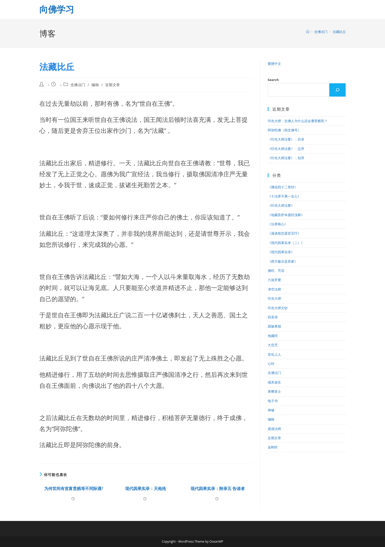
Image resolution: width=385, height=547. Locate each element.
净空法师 (274, 289)
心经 (271, 363)
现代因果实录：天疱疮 (145, 488)
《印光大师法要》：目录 (286, 139)
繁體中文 (274, 63)
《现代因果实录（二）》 (286, 242)
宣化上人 (274, 354)
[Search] (337, 90)
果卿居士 (274, 391)
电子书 (273, 401)
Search (273, 79)
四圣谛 (273, 317)
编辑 (95, 84)
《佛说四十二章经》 (283, 187)
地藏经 (273, 335)
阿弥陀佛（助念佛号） (284, 130)
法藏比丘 (339, 31)
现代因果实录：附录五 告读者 (218, 488)
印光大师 (274, 298)
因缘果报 (274, 326)
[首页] (307, 31)
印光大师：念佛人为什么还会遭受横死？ (298, 121)
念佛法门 (78, 84)
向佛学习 (56, 9)
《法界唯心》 (278, 224)
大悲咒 (273, 345)
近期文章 (112, 84)
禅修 (271, 410)
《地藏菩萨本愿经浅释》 (286, 215)
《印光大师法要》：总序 (286, 148)
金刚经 (273, 447)
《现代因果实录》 (281, 252)
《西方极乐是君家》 (283, 261)
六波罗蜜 (274, 279)
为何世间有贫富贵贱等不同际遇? (73, 488)
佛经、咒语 (276, 270)
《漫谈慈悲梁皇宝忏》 (284, 233)
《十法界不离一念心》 (284, 196)
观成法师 (274, 428)
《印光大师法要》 (281, 205)
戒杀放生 (274, 382)
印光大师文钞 (278, 308)
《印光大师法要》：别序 (286, 158)
